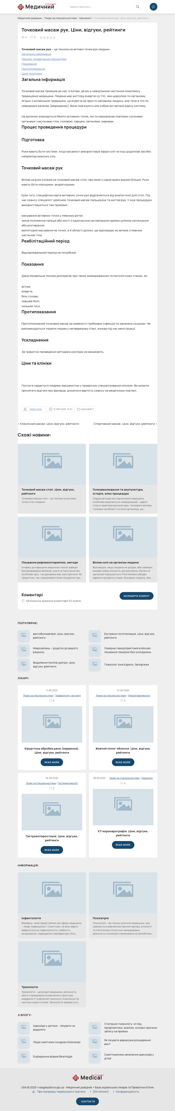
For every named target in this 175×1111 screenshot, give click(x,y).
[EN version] (101, 1091)
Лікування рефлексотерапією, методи (50, 562)
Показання (29, 64)
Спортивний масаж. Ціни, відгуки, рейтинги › (125, 424)
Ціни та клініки (32, 74)
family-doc (36, 409)
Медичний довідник (30, 18)
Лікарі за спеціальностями (60, 18)
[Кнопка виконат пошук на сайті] (138, 7)
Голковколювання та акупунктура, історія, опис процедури (118, 491)
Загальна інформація (36, 54)
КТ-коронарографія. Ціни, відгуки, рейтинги (123, 833)
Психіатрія (101, 918)
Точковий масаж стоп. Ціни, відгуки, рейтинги (48, 491)
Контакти (87, 1101)
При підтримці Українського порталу (58, 1091)
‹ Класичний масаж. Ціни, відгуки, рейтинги (48, 424)
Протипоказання (33, 69)
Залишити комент (136, 596)
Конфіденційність (127, 1091)
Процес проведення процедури (44, 59)
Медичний (39, 6)
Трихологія (30, 987)
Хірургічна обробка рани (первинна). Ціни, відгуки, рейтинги (51, 750)
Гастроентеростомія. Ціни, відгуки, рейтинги (52, 838)
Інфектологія (31, 918)
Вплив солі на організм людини (116, 562)
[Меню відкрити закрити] (153, 7)
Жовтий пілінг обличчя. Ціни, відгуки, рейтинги (123, 750)
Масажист (85, 18)
